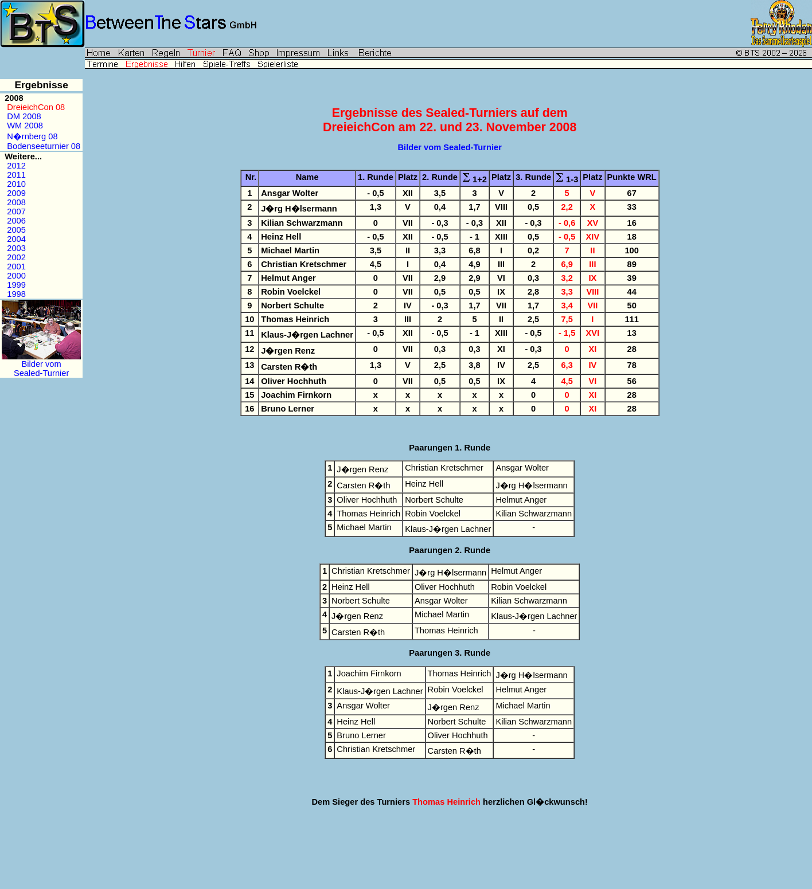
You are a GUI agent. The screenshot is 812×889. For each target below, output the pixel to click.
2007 (16, 211)
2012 (16, 165)
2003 (16, 248)
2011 (16, 174)
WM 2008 (25, 125)
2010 (16, 184)
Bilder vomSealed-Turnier (41, 365)
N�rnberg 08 (32, 136)
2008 (16, 202)
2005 (16, 229)
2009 (16, 193)
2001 (16, 266)
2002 (16, 257)
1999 (16, 284)
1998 (16, 294)
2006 (16, 220)
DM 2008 (24, 116)
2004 (16, 239)
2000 (16, 275)
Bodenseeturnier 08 (43, 146)
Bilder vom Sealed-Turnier (450, 147)
